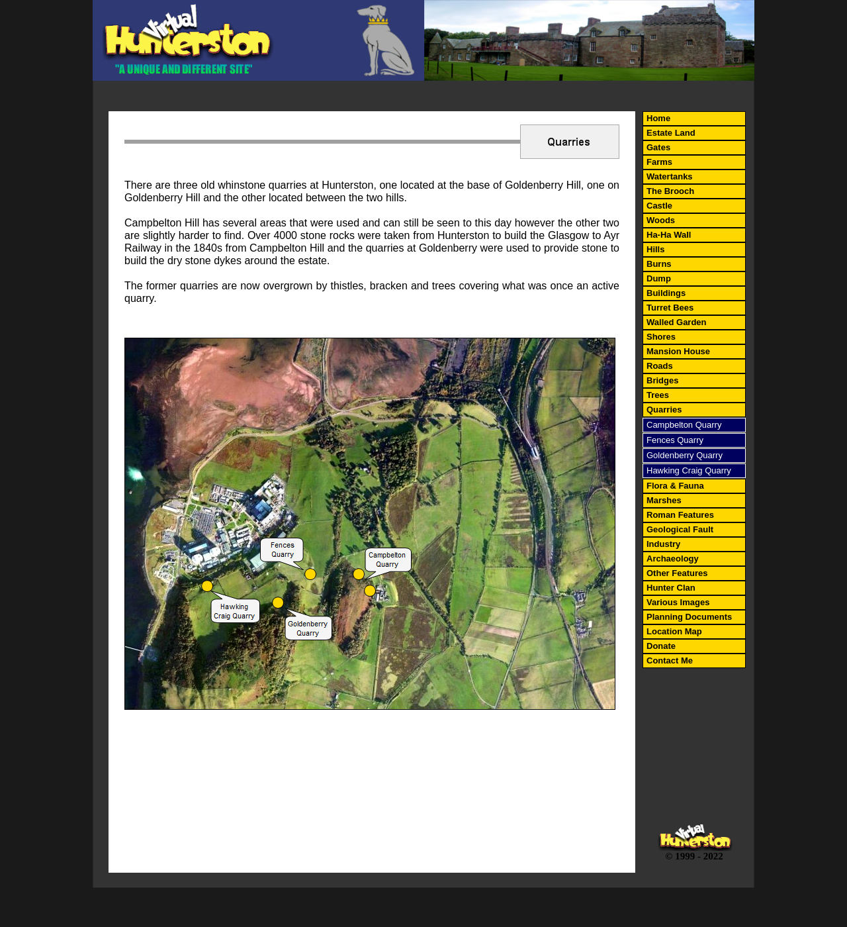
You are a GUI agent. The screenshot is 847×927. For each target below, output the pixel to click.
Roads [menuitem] (659, 366)
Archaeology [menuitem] (672, 558)
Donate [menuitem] (661, 646)
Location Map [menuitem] (674, 631)
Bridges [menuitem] (662, 380)
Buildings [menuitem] (666, 293)
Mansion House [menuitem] (678, 351)
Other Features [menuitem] (676, 573)
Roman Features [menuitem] (680, 515)
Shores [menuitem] (661, 337)
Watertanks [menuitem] (669, 176)
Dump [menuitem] (658, 278)
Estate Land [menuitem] (670, 133)
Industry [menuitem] (663, 544)
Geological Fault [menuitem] (679, 529)
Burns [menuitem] (659, 264)
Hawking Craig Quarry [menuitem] (688, 470)
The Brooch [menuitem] (670, 191)
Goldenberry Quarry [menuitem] (684, 455)
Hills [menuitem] (655, 249)
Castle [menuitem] (659, 206)
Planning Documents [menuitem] (689, 617)
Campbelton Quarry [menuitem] (683, 425)
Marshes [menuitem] (664, 500)
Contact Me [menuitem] (669, 660)
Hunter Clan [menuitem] (670, 588)
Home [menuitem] (658, 118)
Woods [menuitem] (660, 220)
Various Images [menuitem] (677, 602)
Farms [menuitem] (659, 162)
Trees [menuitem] (657, 395)
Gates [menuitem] (658, 147)
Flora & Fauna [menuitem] (675, 486)
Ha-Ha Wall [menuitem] (668, 235)
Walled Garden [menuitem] (676, 322)
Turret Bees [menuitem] (669, 308)
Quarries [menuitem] (664, 410)
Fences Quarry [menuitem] (674, 440)
